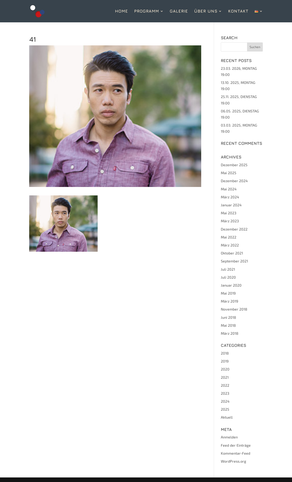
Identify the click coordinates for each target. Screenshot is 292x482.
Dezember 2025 (234, 165)
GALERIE (179, 11)
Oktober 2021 (232, 253)
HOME (121, 11)
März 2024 (230, 197)
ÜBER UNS (205, 11)
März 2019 (229, 301)
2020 (225, 369)
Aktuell (227, 417)
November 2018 (234, 309)
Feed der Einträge (236, 445)
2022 (225, 385)
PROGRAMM (146, 11)
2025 (225, 409)
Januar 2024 (231, 205)
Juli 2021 (228, 269)
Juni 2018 (228, 317)
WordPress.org (233, 461)
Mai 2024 (229, 189)
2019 (225, 361)
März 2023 (230, 221)
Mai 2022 (228, 237)
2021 (225, 377)
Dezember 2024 (234, 181)
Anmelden (229, 437)
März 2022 (230, 245)
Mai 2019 (228, 293)
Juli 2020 (228, 277)
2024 (225, 401)
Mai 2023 (228, 213)
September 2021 (234, 261)
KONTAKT (238, 11)
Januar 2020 (231, 285)
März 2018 (229, 333)
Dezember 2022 (234, 229)
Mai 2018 (228, 325)
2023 (225, 393)
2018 (225, 353)
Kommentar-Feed (235, 453)
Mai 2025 (228, 173)
